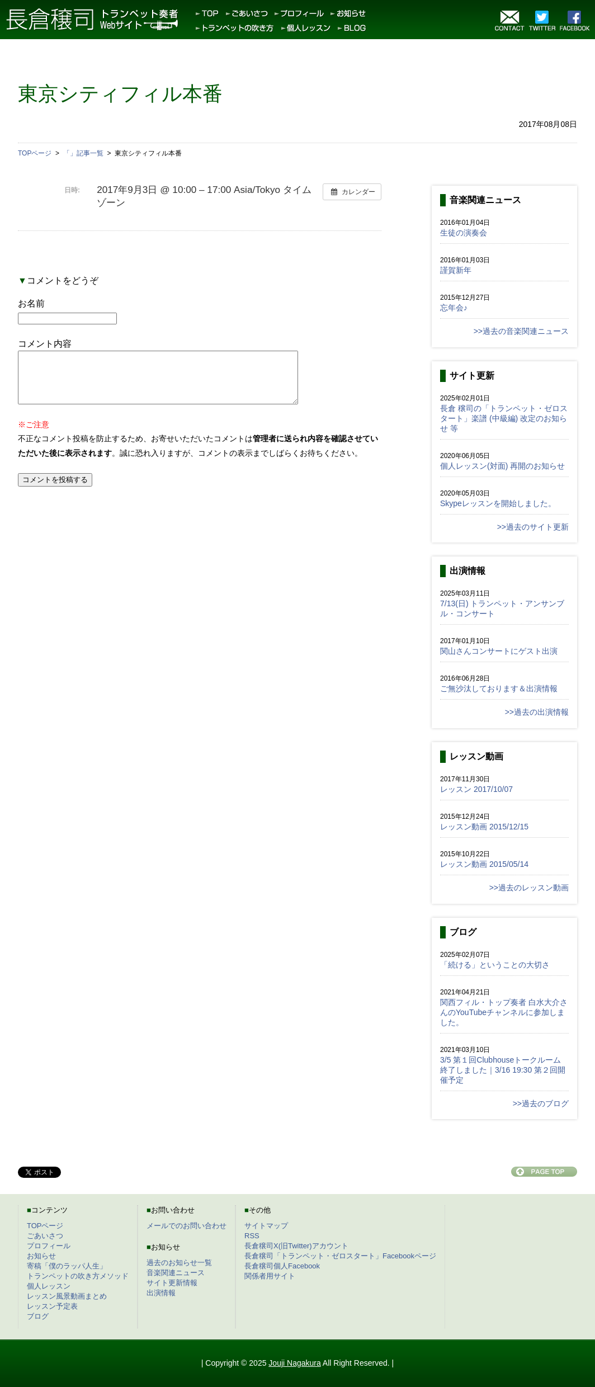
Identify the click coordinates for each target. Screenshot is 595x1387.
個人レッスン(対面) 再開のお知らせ (502, 465)
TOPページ (45, 1225)
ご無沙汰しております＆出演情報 (499, 688)
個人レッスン (48, 1286)
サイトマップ (266, 1225)
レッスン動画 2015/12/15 (484, 826)
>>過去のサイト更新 (533, 526)
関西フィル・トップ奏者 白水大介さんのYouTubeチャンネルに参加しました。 (504, 1012)
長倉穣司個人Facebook (282, 1266)
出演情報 (161, 1293)
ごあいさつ (45, 1236)
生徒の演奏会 (463, 232)
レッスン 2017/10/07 (476, 789)
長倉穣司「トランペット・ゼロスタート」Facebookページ (340, 1256)
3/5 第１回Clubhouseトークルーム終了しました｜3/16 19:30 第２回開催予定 (502, 1069)
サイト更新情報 (172, 1283)
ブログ (38, 1316)
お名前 (31, 303)
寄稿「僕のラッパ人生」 (67, 1266)
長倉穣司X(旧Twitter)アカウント (296, 1246)
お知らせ (41, 1256)
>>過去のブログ (541, 1103)
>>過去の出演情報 (537, 711)
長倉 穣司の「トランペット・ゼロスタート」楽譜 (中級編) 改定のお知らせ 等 (504, 418)
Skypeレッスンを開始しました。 (498, 503)
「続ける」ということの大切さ (495, 964)
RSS (251, 1236)
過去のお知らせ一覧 (179, 1262)
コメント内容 (45, 343)
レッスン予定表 (52, 1306)
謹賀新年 (455, 270)
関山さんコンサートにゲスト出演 (499, 651)
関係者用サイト (269, 1276)
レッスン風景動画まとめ (67, 1296)
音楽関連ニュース (176, 1272)
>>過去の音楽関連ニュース (521, 331)
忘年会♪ (454, 307)
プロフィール (48, 1246)
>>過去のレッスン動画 (529, 887)
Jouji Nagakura (294, 1362)
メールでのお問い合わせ (186, 1225)
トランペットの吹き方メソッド (78, 1276)
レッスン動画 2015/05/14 (484, 864)
